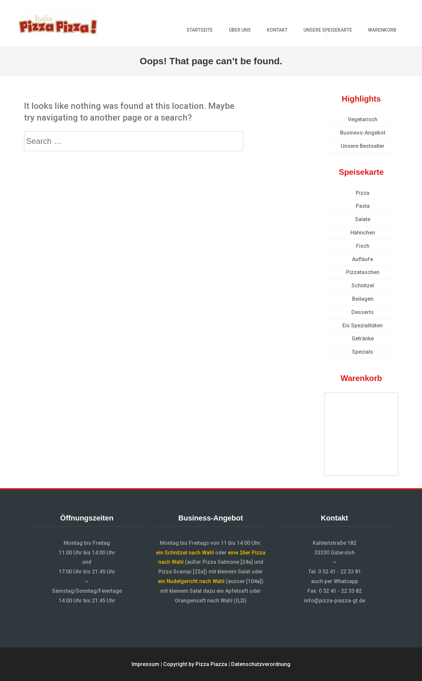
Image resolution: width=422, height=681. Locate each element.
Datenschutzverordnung (260, 664)
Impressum (145, 664)
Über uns (240, 30)
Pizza (362, 193)
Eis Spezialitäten (362, 325)
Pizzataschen (362, 272)
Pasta (363, 206)
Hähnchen (362, 232)
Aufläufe (362, 259)
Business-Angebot (362, 133)
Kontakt (277, 30)
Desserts (362, 312)
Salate (362, 219)
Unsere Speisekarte (327, 30)
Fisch (362, 246)
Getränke (363, 338)
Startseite (200, 30)
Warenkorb (382, 30)
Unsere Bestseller (362, 146)
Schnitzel (362, 285)
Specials (362, 352)
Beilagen (362, 299)
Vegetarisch (362, 119)
